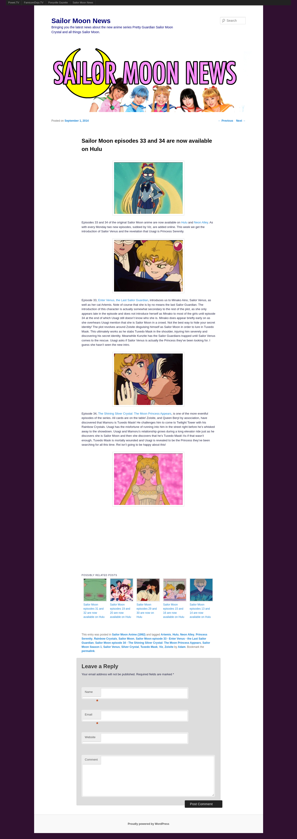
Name (91, 693)
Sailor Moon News (83, 2)
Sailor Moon (126, 638)
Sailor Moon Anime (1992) (128, 634)
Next (240, 120)
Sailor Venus (111, 647)
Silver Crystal (130, 647)
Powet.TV (13, 2)
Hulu (184, 222)
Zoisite (169, 647)
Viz (161, 647)
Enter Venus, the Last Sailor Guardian (123, 300)
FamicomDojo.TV (34, 2)
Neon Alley (201, 222)
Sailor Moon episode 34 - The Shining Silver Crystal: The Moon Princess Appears (148, 642)
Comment (91, 759)
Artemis (166, 634)
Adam (181, 647)
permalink (88, 651)
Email (91, 716)
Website (90, 737)
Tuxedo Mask (149, 647)
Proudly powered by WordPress (148, 824)
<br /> (148, 538)
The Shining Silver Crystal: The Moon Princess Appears (134, 413)
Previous (225, 120)
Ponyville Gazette (58, 2)
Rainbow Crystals (105, 638)
